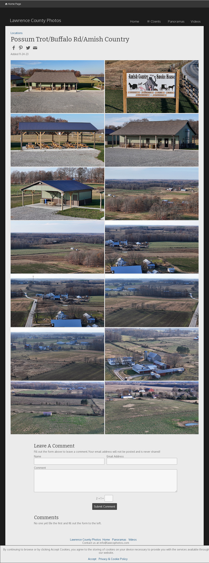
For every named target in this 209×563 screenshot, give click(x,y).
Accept (92, 559)
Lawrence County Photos (85, 539)
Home (134, 21)
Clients (153, 21)
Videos (196, 21)
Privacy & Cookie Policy (113, 559)
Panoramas (176, 21)
